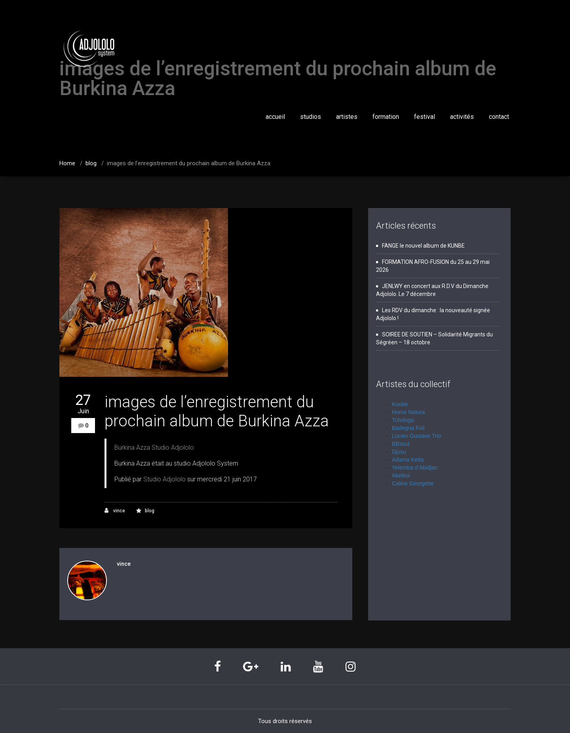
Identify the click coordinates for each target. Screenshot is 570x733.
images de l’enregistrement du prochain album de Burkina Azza (188, 163)
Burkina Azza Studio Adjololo (154, 447)
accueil (275, 116)
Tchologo (403, 420)
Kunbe (400, 404)
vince (114, 510)
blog (91, 163)
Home (67, 163)
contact (499, 116)
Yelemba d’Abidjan (414, 467)
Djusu (399, 452)
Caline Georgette (413, 483)
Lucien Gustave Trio (416, 436)
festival (424, 116)
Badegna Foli (408, 428)
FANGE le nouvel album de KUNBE (423, 245)
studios (310, 116)
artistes (346, 116)
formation (385, 116)
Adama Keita (408, 459)
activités (462, 116)
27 (83, 404)
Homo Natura (408, 412)
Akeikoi (401, 475)
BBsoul (400, 444)
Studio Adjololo (164, 479)
